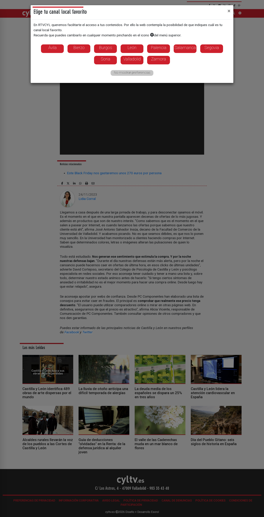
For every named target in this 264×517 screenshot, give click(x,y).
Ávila (52, 47)
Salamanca (185, 47)
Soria (105, 59)
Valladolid (132, 59)
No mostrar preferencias (132, 72)
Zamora (158, 59)
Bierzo (79, 47)
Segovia (212, 47)
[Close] (229, 11)
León (132, 47)
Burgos (105, 47)
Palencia (158, 47)
